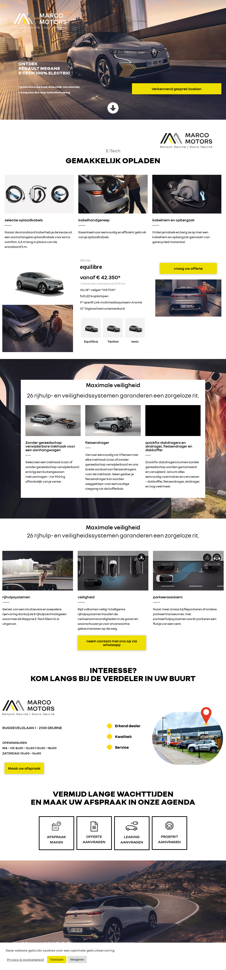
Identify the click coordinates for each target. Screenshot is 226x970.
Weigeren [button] (77, 959)
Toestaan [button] (57, 959)
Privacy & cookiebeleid (25, 959)
